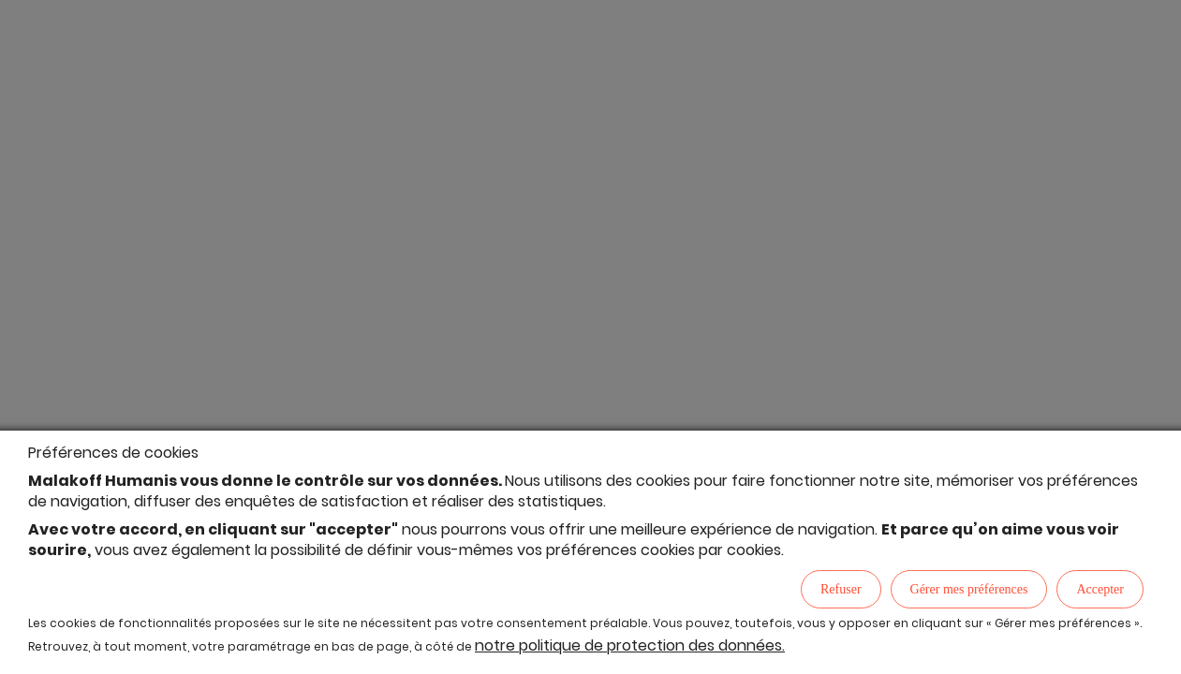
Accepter (1100, 589)
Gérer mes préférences (969, 589)
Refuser (841, 589)
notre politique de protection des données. (630, 645)
